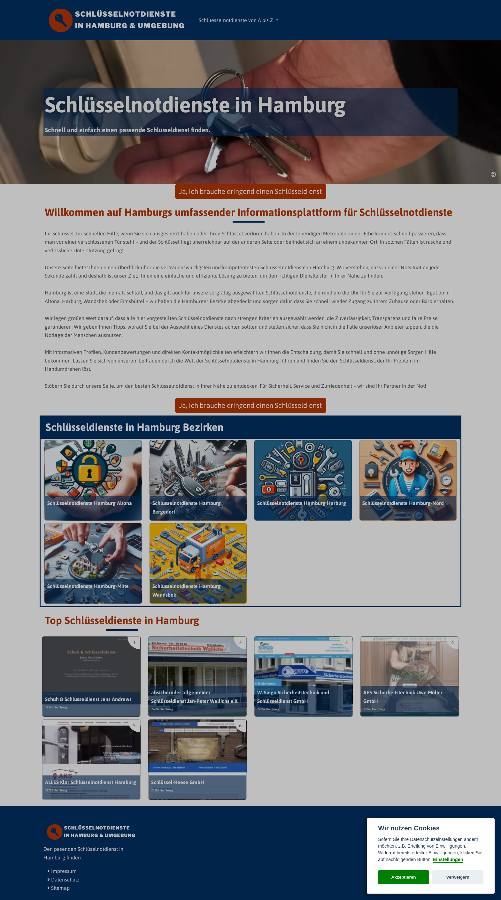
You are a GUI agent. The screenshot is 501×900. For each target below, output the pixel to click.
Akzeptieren (403, 877)
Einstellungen (448, 859)
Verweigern (458, 877)
